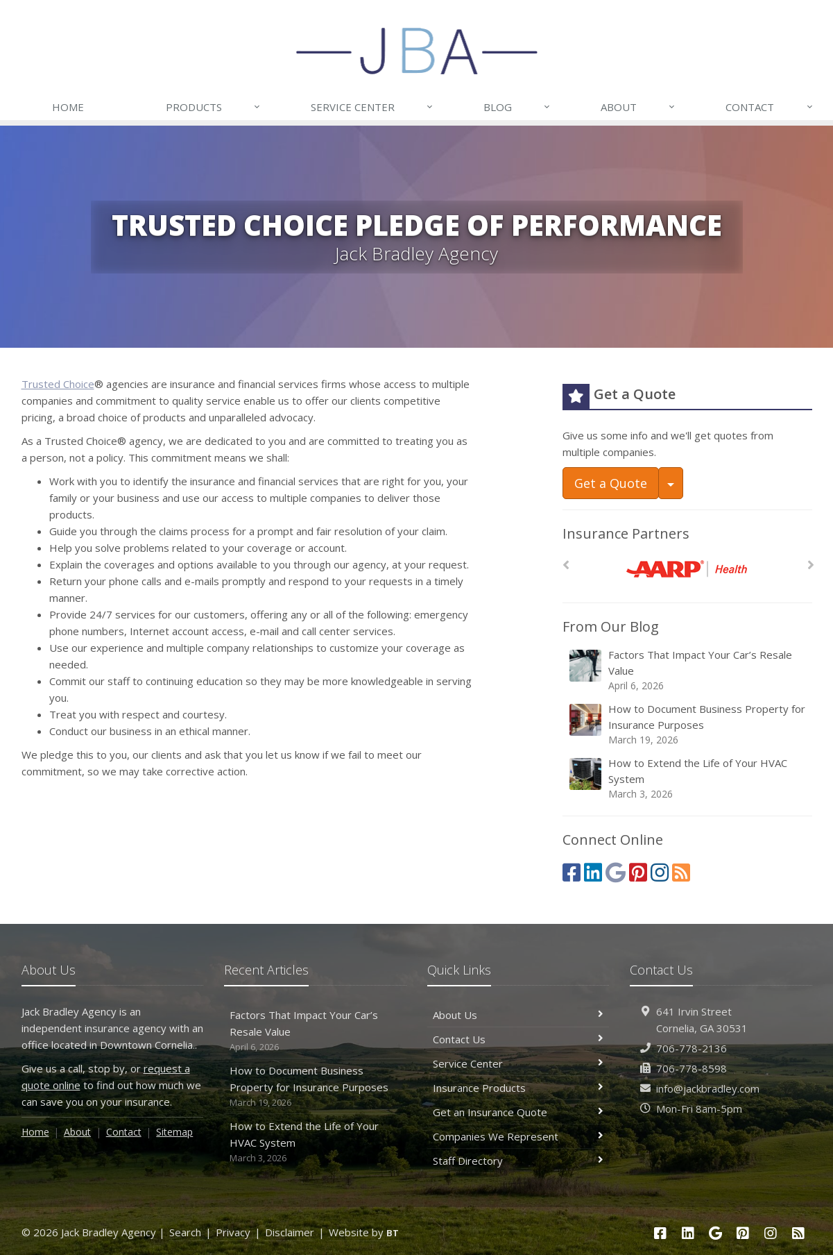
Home (68, 107)
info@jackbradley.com (707, 1088)
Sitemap (174, 1131)
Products (213, 107)
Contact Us (518, 1039)
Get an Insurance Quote (518, 1112)
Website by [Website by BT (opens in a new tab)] (364, 1232)
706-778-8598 (691, 1068)
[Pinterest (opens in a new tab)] (638, 872)
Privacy (233, 1232)
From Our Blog (611, 626)
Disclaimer (289, 1232)
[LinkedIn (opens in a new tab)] (593, 872)
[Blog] (681, 872)
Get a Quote (610, 483)
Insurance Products (518, 1088)
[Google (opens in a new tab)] (616, 872)
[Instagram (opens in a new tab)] (660, 872)
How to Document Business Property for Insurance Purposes (688, 724)
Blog (517, 107)
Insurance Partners (626, 533)
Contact (769, 107)
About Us (518, 1015)
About (638, 107)
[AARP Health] (687, 569)
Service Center (372, 107)
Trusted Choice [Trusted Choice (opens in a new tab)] (58, 384)
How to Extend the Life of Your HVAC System (688, 778)
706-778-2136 (691, 1048)
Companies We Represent (518, 1136)
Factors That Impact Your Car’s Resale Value (688, 670)
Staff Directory (518, 1161)
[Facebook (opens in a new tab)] (572, 872)
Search (185, 1232)
